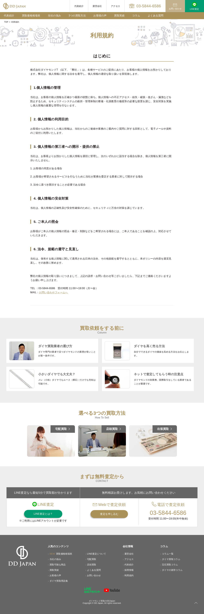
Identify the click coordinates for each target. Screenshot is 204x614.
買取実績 (119, 15)
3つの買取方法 (77, 15)
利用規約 (129, 575)
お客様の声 (99, 15)
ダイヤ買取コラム (171, 559)
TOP (6, 22)
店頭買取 (91, 564)
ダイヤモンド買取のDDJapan (102, 601)
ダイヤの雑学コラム (172, 570)
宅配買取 (91, 559)
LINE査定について (96, 553)
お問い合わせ (175, 6)
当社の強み (54, 15)
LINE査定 (194, 6)
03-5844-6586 (145, 6)
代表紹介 (79, 6)
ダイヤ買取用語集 (59, 581)
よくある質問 (155, 15)
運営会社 (97, 6)
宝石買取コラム (170, 564)
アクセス (115, 6)
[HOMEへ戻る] (14, 6)
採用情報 (129, 570)
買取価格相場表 (31, 15)
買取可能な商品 (58, 564)
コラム (136, 15)
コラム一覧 (167, 553)
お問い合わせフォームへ (53, 292)
